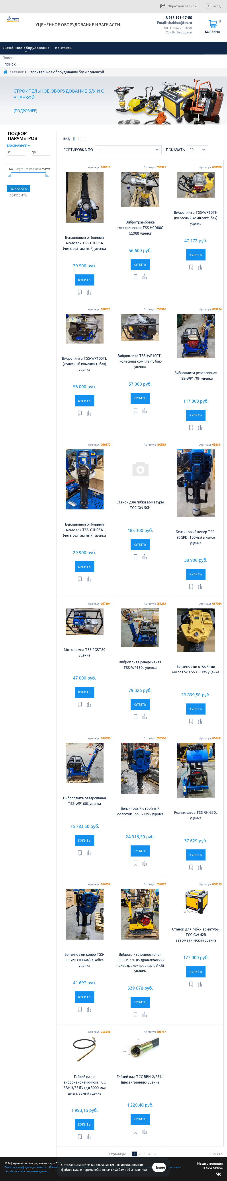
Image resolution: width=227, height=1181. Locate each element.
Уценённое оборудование (26, 48)
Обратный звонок (182, 6)
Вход (217, 6)
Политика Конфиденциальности (25, 1167)
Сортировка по (78, 150)
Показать (175, 150)
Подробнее (25, 111)
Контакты (63, 48)
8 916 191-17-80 (179, 18)
